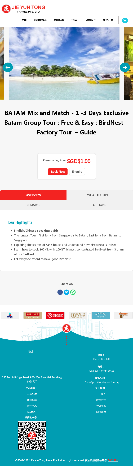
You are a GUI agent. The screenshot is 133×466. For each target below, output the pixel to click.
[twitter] (66, 292)
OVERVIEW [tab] (33, 195)
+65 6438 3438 (101, 359)
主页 (24, 20)
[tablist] (66, 200)
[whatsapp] (73, 292)
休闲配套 (59, 20)
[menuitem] (24, 20)
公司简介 (91, 20)
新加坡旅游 (40, 20)
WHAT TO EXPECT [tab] (99, 195)
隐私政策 (101, 411)
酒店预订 (32, 411)
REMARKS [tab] (33, 205)
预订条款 (101, 405)
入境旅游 (32, 394)
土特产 (75, 20)
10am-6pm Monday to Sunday (101, 382)
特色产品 (32, 405)
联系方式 (108, 20)
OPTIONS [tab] (99, 205)
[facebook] (60, 292)
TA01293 (113, 460)
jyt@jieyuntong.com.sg (101, 370)
